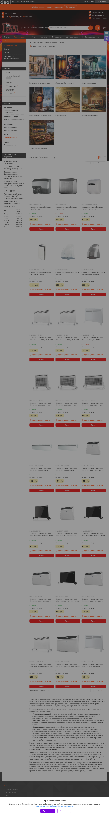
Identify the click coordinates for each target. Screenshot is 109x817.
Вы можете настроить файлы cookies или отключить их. (53, 806)
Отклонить (64, 811)
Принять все (47, 811)
